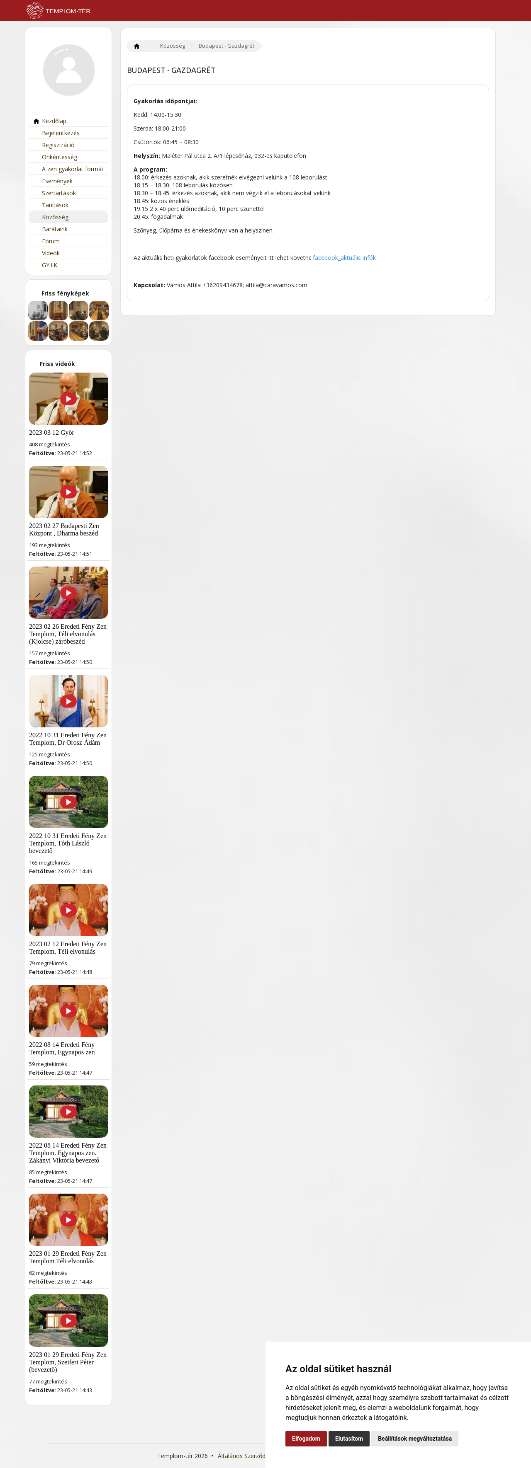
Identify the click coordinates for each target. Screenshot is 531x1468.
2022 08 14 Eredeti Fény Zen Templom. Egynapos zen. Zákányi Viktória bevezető (68, 1153)
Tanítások (50, 205)
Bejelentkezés (56, 133)
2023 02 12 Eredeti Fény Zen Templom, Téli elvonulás (68, 947)
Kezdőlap (49, 121)
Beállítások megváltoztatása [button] (415, 1438)
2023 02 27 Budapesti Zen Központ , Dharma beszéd (64, 529)
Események (53, 181)
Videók (46, 253)
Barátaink (50, 229)
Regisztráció (54, 145)
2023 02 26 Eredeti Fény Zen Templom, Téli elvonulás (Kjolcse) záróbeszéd (68, 634)
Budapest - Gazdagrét (226, 45)
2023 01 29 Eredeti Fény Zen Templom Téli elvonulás (68, 1257)
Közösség (50, 217)
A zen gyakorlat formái (68, 169)
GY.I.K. (45, 265)
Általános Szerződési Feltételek (259, 1456)
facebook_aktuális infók (344, 258)
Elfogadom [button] (306, 1438)
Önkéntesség (55, 157)
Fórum (46, 241)
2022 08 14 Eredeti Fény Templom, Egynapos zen (62, 1048)
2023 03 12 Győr (51, 432)
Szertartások (54, 193)
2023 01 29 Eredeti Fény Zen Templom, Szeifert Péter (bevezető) (68, 1362)
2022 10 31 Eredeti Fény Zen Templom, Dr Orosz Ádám (68, 739)
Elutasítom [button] (349, 1438)
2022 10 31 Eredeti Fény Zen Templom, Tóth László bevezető (68, 843)
